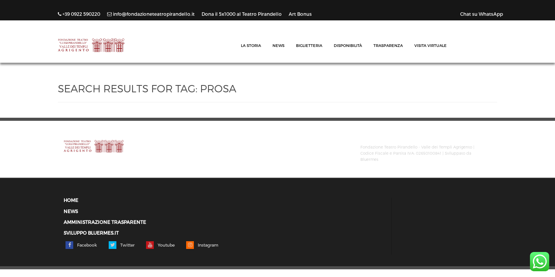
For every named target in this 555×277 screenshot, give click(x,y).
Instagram (202, 245)
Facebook (81, 245)
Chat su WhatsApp (481, 14)
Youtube (160, 245)
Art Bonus (300, 14)
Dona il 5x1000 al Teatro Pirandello (242, 14)
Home (71, 200)
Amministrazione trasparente (105, 222)
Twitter (122, 245)
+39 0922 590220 (79, 14)
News (278, 45)
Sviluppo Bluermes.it (91, 232)
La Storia (251, 45)
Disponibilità (348, 45)
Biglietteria (309, 45)
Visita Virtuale (430, 45)
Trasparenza (388, 45)
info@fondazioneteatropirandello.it (151, 14)
